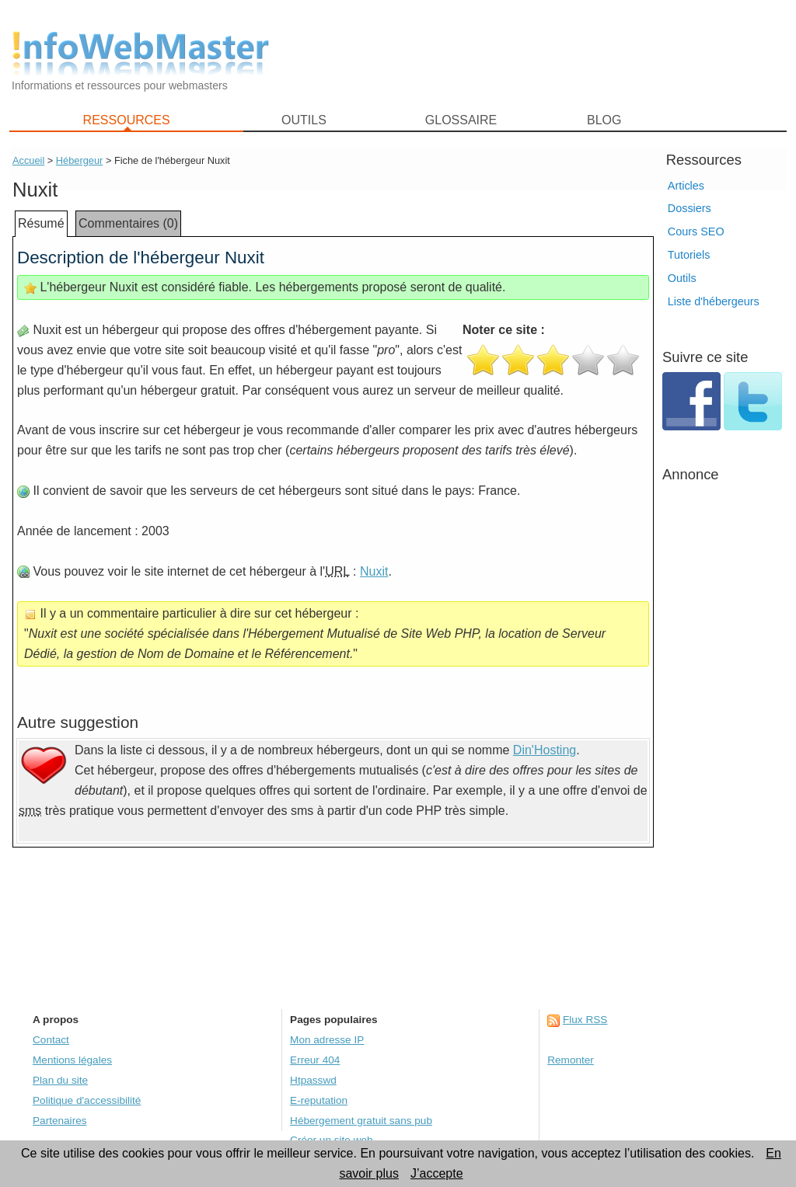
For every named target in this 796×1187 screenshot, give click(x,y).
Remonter (570, 1060)
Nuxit (374, 571)
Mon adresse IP (327, 1040)
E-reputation (318, 1100)
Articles (686, 185)
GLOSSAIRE (461, 120)
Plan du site (60, 1080)
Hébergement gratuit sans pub (361, 1120)
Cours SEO (696, 231)
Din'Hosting (544, 750)
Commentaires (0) (128, 223)
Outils (682, 278)
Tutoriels (689, 255)
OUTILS (303, 120)
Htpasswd (313, 1080)
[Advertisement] (538, 55)
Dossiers (689, 208)
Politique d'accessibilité (87, 1100)
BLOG (604, 120)
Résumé (41, 223)
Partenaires (60, 1120)
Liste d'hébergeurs (713, 301)
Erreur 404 (315, 1060)
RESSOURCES (126, 120)
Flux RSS (585, 1019)
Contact (51, 1040)
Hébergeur (79, 160)
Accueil (28, 160)
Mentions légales (72, 1060)
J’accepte (436, 1173)
